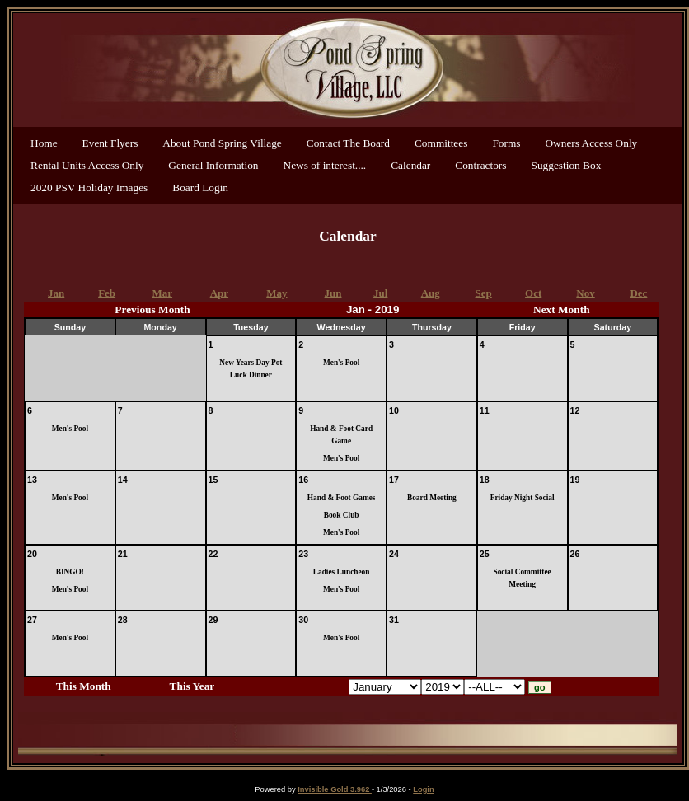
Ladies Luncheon (341, 572)
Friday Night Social (522, 498)
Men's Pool (341, 362)
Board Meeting (432, 498)
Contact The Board (348, 143)
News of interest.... (325, 165)
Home (44, 143)
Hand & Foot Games (341, 498)
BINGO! (70, 572)
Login (423, 789)
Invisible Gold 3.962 (335, 789)
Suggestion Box (567, 165)
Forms (506, 143)
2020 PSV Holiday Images (89, 187)
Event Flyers (110, 143)
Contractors (480, 165)
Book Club (341, 515)
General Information (213, 165)
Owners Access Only (591, 143)
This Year (192, 686)
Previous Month (152, 309)
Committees (441, 143)
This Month (83, 686)
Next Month (561, 309)
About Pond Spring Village (221, 143)
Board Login (200, 187)
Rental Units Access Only (86, 165)
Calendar (410, 165)
